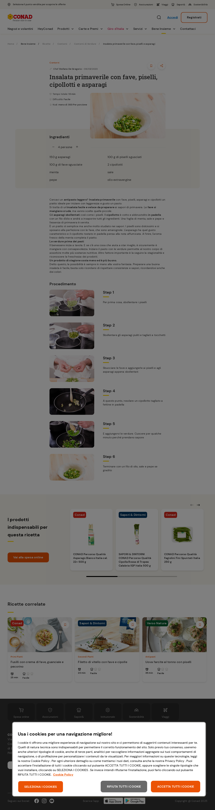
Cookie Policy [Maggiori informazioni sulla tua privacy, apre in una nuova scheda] (63, 775)
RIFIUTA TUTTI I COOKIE (124, 787)
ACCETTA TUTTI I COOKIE (175, 787)
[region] (109, 759)
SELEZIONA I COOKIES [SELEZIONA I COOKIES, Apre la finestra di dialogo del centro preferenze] (40, 787)
